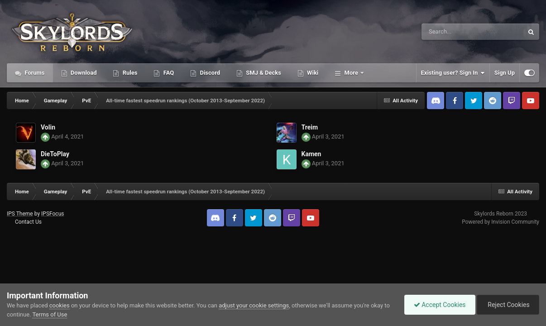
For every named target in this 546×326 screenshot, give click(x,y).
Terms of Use (49, 314)
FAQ (168, 72)
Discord (209, 72)
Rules (129, 72)
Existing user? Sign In (453, 72)
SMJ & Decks (262, 72)
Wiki (312, 72)
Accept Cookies (440, 304)
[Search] (449, 32)
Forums (34, 72)
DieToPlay (55, 154)
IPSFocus (52, 214)
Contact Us (28, 222)
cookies (59, 305)
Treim (310, 127)
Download (83, 72)
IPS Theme (20, 214)
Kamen (311, 154)
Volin (48, 127)
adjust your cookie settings (254, 305)
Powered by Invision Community (500, 222)
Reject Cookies (508, 304)
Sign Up (504, 72)
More (351, 72)
